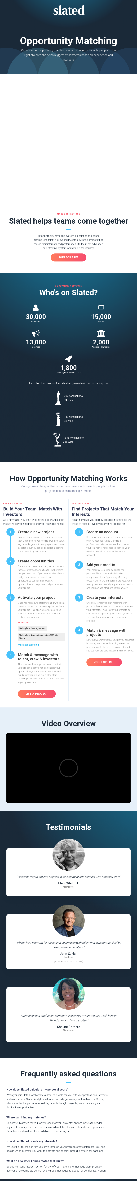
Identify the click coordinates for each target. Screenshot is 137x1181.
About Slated (14, 1138)
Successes (39, 1158)
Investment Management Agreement (62, 1169)
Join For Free (68, 1097)
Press (9, 1144)
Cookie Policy (45, 1165)
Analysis (37, 1138)
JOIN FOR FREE (68, 133)
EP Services (39, 1152)
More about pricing (28, 520)
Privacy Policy (30, 1165)
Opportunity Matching (39, 1145)
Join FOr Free (104, 538)
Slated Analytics (68, 1142)
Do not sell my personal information (69, 1165)
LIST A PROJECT (37, 569)
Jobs (9, 1155)
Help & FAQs (13, 1149)
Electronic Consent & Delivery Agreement (24, 1169)
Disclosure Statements (65, 1148)
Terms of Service (13, 1165)
